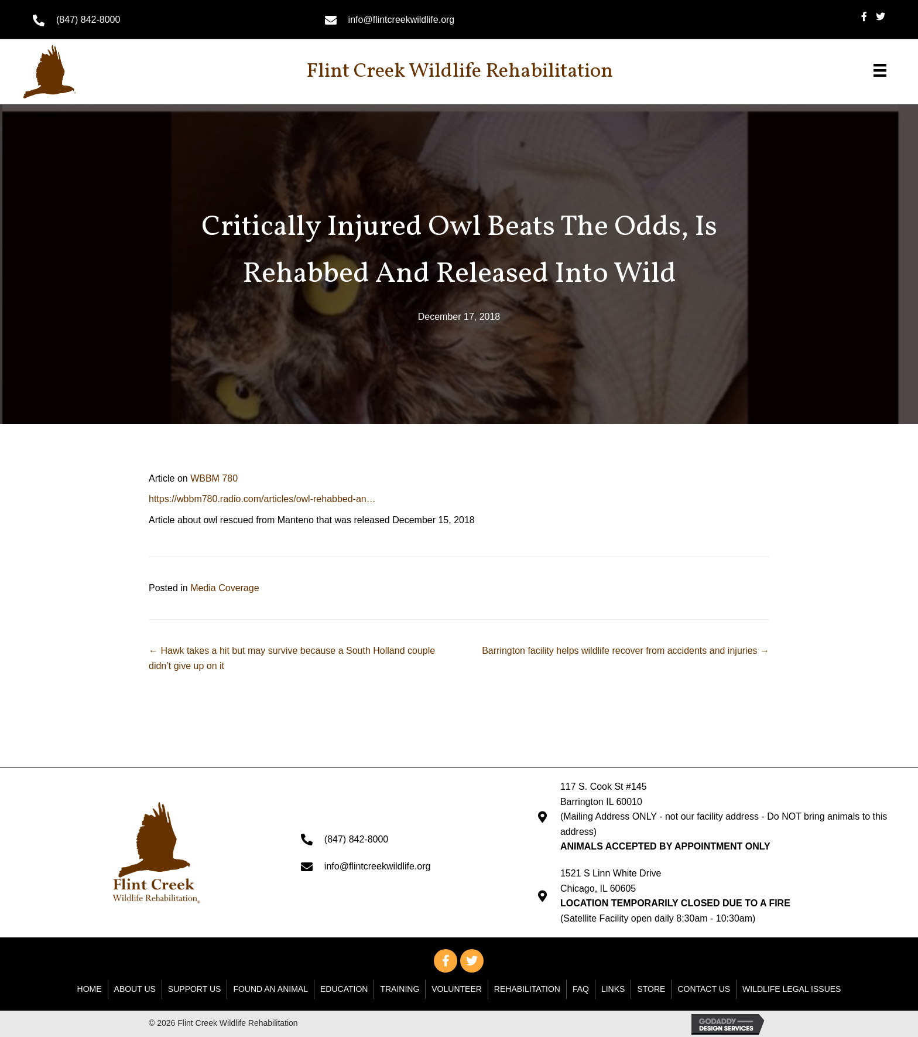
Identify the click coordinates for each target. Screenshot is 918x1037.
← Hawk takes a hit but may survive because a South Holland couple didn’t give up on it (292, 658)
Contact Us (703, 989)
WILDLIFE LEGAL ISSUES (791, 989)
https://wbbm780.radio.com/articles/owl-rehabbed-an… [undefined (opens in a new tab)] (262, 499)
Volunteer (456, 989)
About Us (135, 989)
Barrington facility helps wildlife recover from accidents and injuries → (625, 651)
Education (344, 989)
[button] (445, 961)
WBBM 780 (214, 478)
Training (399, 989)
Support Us (194, 989)
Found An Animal (270, 989)
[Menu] (880, 70)
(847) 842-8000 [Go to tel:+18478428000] (88, 20)
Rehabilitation (527, 989)
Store (651, 989)
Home (89, 989)
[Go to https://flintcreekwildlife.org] (79, 71)
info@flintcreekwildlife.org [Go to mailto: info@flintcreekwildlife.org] (401, 20)
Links (613, 989)
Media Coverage (224, 588)
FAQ (581, 989)
